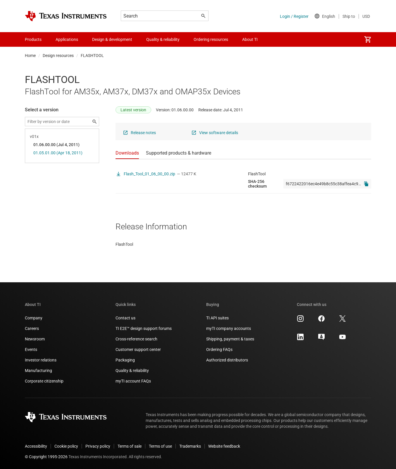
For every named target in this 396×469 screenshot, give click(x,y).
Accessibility (36, 446)
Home (30, 55)
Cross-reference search (136, 339)
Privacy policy (97, 446)
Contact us (125, 318)
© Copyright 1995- (46, 456)
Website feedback (224, 446)
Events (31, 349)
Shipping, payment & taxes (230, 339)
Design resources (58, 55)
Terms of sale (130, 446)
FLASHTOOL (92, 55)
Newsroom (35, 339)
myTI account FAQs (133, 381)
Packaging (125, 360)
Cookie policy (66, 446)
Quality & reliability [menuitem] (163, 39)
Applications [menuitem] (67, 39)
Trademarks (190, 446)
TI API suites (217, 318)
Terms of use (160, 446)
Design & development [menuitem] (112, 39)
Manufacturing (38, 370)
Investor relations (40, 360)
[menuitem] (367, 39)
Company (33, 318)
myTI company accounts (228, 328)
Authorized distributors (227, 360)
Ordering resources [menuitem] (211, 39)
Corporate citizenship (44, 381)
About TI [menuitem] (250, 39)
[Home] (66, 16)
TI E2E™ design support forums (144, 328)
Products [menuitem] (33, 39)
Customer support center (138, 349)
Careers (32, 328)
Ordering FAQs (219, 349)
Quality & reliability (132, 370)
